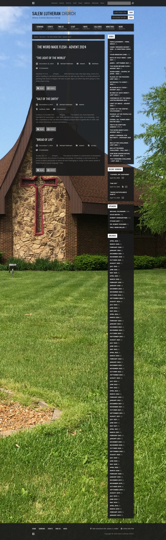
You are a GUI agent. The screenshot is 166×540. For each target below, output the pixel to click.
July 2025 (113, 266)
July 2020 (113, 458)
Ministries (95, 3)
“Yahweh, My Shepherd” (119, 174)
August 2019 (115, 493)
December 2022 (116, 365)
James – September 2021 (119, 63)
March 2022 (114, 394)
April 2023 (114, 353)
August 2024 (115, 302)
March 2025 (114, 279)
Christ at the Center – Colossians (119, 110)
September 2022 (116, 375)
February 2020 (115, 474)
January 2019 (115, 515)
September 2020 (116, 451)
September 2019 (116, 490)
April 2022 (114, 391)
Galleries (87, 3)
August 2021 (115, 416)
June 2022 (113, 384)
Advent (82, 64)
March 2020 (114, 471)
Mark (48, 109)
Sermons (54, 3)
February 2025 (115, 282)
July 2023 (113, 343)
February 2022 (115, 397)
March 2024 (114, 317)
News (80, 3)
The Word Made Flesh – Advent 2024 (119, 131)
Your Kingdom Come (118, 55)
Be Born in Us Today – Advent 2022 (119, 89)
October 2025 (115, 260)
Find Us (68, 3)
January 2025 (115, 286)
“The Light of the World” (51, 58)
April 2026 (114, 241)
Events (61, 3)
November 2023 (116, 330)
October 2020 (115, 448)
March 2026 (114, 244)
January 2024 (115, 324)
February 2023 (115, 359)
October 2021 (115, 410)
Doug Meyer (115, 215)
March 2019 (114, 509)
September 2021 (116, 413)
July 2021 (113, 419)
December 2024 (116, 289)
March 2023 (114, 356)
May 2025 (113, 273)
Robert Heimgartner (118, 218)
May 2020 (113, 464)
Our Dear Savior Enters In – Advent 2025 (120, 155)
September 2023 (116, 337)
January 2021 (115, 439)
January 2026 (115, 250)
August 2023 (115, 340)
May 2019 (113, 502)
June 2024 (113, 308)
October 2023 (115, 333)
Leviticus (42, 109)
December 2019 (116, 480)
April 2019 (114, 506)
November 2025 (116, 257)
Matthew (95, 64)
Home (36, 37)
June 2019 (113, 499)
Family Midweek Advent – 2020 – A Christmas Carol (120, 48)
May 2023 (113, 349)
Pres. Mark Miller (117, 227)
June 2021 (113, 423)
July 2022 (113, 381)
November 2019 (116, 483)
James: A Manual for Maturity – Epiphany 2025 (120, 136)
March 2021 (114, 432)
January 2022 (115, 400)
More (102, 3)
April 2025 (114, 276)
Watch (51, 88)
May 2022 (113, 388)
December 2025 (116, 254)
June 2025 (113, 270)
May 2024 (113, 311)
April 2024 (114, 314)
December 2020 (116, 442)
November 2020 (116, 445)
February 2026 (115, 247)
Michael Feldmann (66, 64)
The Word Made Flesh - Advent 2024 (59, 37)
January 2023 (115, 362)
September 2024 (116, 298)
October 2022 (115, 372)
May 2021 (113, 426)
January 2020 (115, 477)
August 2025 (115, 263)
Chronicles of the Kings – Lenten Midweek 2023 (121, 99)
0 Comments (43, 68)
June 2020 (113, 461)
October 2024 (115, 295)
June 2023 (113, 346)
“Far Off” (113, 183)
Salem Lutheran (54, 13)
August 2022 (115, 378)
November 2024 (116, 292)
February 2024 (115, 321)
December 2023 (116, 327)
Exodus (93, 145)
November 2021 (116, 407)
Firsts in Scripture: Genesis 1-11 (118, 126)
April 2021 (114, 429)
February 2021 (115, 435)
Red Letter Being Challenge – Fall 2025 (119, 149)
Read (40, 88)
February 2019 (115, 512)
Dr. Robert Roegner (118, 224)
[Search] (119, 3)
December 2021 (116, 404)
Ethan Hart (115, 221)
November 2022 (116, 368)
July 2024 (113, 305)
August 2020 (115, 455)
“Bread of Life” (44, 139)
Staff (74, 3)
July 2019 (113, 496)
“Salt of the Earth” (47, 98)
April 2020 (114, 467)
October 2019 (115, 487)
